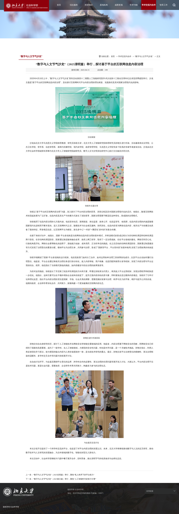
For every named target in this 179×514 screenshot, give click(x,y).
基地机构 (104, 5)
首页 (59, 5)
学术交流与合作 (149, 5)
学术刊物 (134, 5)
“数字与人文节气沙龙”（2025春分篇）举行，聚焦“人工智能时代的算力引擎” (64, 479)
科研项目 (89, 5)
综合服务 (74, 5)
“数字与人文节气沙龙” (144, 56)
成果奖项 (119, 5)
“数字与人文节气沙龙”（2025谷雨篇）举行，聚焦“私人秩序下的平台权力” (63, 475)
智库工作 (164, 5)
